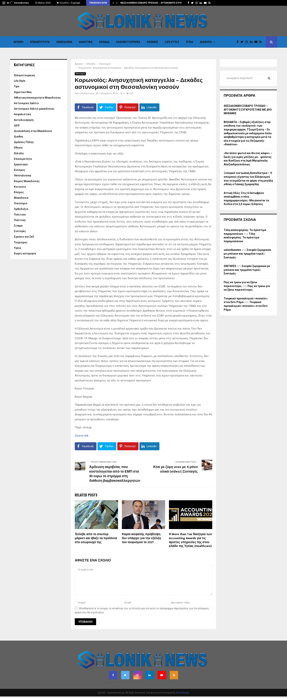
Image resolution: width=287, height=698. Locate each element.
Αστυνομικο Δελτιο (26, 103)
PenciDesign (182, 692)
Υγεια (189, 41)
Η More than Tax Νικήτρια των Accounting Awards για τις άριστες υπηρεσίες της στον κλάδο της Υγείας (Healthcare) (190, 540)
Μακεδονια (64, 41)
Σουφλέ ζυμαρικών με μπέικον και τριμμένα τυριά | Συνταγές (247, 253)
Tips (16, 86)
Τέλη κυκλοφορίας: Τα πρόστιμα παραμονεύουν (241, 237)
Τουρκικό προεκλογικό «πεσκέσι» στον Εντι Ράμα (246, 306)
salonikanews (87, 93)
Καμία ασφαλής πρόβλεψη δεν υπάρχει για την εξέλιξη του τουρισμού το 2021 (141, 538)
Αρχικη (18, 41)
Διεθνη (18, 136)
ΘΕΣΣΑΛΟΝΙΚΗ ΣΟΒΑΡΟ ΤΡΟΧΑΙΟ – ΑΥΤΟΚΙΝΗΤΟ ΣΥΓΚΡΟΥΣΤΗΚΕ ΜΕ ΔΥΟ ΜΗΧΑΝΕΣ (248, 109)
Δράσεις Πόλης (24, 142)
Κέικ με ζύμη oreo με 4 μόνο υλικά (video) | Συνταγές (175, 469)
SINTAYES (230, 266)
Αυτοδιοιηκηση (24, 119)
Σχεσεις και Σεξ (24, 236)
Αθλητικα (85, 41)
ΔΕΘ (16, 125)
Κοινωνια (20, 186)
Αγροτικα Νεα (23, 92)
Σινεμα (18, 225)
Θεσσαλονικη (22, 175)
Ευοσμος (19, 169)
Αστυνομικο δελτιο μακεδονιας (34, 108)
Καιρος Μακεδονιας (27, 181)
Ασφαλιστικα (22, 114)
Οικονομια (80, 74)
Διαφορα (206, 41)
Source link (81, 435)
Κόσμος (152, 41)
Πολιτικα (20, 214)
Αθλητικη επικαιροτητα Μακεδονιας (37, 97)
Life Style (172, 41)
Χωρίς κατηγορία (25, 253)
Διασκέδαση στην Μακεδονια (33, 131)
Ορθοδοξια (21, 209)
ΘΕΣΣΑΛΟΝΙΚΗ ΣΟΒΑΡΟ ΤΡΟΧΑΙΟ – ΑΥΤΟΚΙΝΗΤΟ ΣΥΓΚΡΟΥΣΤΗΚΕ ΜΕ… (160, 3)
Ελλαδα (104, 41)
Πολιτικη (20, 220)
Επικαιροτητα (40, 41)
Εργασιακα (21, 164)
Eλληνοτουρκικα (128, 41)
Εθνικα (18, 147)
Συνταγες (20, 231)
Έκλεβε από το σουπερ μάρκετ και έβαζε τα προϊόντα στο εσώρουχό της (96, 538)
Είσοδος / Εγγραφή (68, 3)
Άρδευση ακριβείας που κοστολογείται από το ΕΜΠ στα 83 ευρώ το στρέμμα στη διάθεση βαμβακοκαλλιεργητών (114, 474)
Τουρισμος (20, 242)
